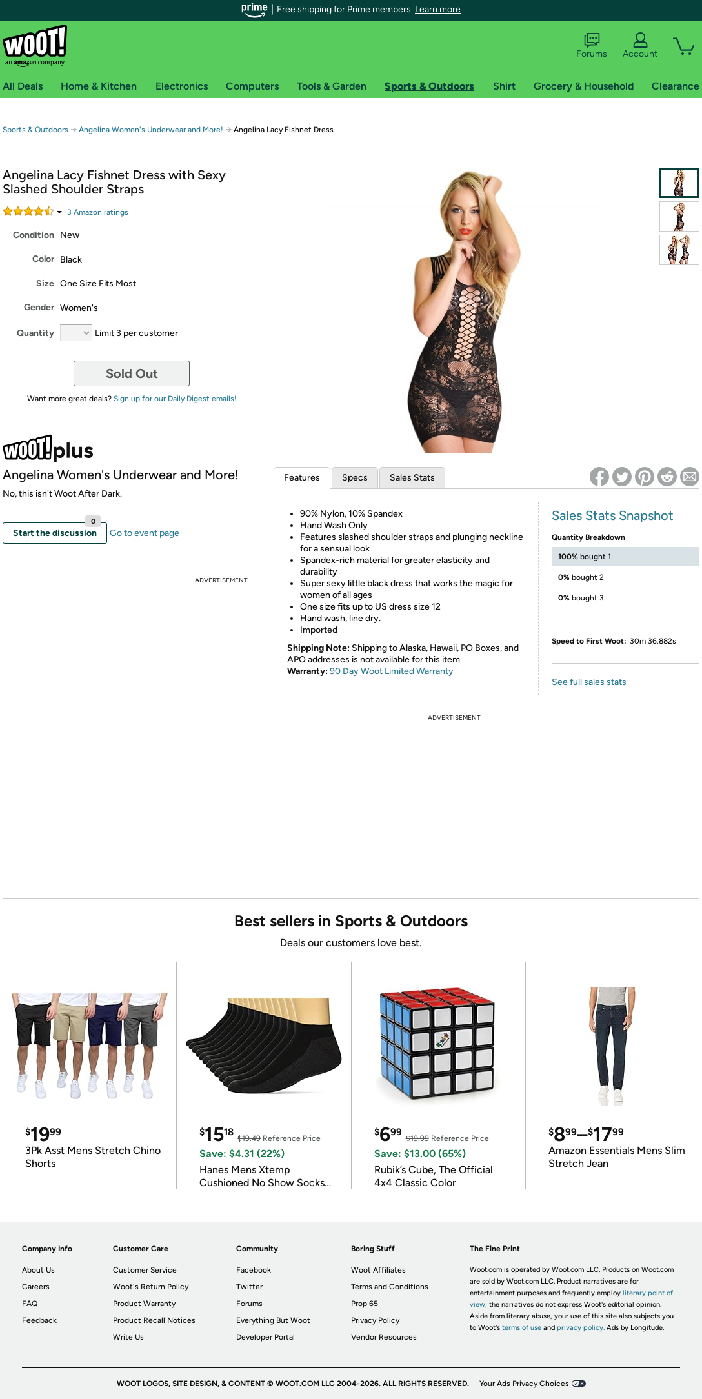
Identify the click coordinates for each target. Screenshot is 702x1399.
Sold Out (132, 373)
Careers (36, 1286)
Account (640, 45)
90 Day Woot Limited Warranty (392, 671)
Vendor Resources (384, 1337)
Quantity (35, 333)
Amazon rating (97, 212)
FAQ (29, 1303)
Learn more (438, 9)
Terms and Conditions (389, 1286)
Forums (591, 45)
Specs (355, 477)
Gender (39, 307)
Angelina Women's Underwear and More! (152, 129)
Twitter (249, 1286)
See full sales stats (589, 682)
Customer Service (145, 1270)
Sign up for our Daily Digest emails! (175, 398)
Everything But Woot (273, 1320)
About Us (38, 1270)
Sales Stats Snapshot (613, 515)
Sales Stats (412, 477)
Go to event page (144, 533)
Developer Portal (265, 1337)
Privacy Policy (375, 1320)
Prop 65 (364, 1303)
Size (45, 283)
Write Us (128, 1337)
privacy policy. (581, 1328)
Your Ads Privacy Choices (524, 1383)
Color (43, 258)
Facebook (253, 1270)
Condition (33, 235)
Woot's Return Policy (150, 1286)
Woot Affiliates (378, 1270)
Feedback (39, 1320)
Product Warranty (144, 1303)
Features (302, 477)
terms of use (521, 1328)
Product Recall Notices (154, 1320)
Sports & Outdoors (35, 129)
